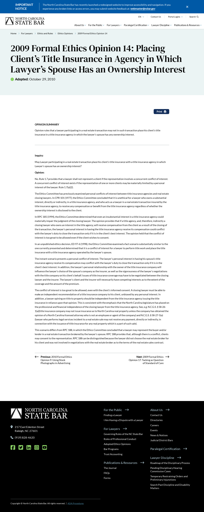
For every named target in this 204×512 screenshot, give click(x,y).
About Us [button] (79, 25)
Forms (107, 477)
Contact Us (156, 16)
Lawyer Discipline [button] (160, 25)
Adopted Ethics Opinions (117, 444)
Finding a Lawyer (113, 415)
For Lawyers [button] (113, 25)
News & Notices (159, 435)
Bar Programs (111, 449)
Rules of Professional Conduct (120, 439)
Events (154, 430)
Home (13, 33)
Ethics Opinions (65, 33)
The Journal (110, 467)
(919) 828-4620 (25, 437)
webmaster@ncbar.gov (142, 8)
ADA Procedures (76, 503)
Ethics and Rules (45, 33)
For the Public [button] (95, 25)
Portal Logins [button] (174, 16)
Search (194, 16)
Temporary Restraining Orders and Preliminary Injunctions (169, 478)
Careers (154, 425)
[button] (182, 16)
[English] (143, 16)
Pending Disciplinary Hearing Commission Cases (166, 469)
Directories (156, 420)
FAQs (107, 472)
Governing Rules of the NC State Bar (123, 433)
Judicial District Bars (161, 440)
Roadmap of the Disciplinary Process (170, 462)
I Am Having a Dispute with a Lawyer (123, 420)
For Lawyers (27, 33)
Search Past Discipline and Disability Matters (170, 486)
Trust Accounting (113, 454)
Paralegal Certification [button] (135, 25)
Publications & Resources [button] (187, 25)
